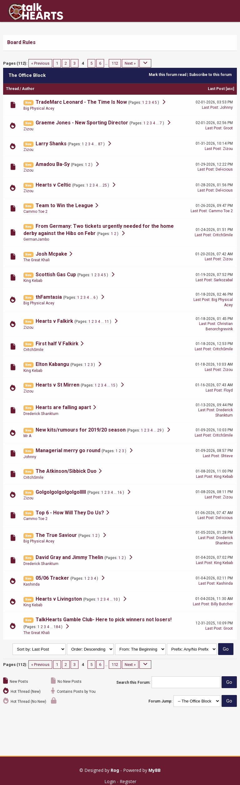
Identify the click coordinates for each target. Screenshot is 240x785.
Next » (130, 63)
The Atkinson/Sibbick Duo (66, 471)
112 (115, 63)
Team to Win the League (64, 205)
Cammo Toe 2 (35, 211)
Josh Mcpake (51, 254)
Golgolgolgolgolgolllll (61, 492)
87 (100, 144)
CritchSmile (223, 235)
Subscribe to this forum (210, 74)
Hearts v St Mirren (57, 385)
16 (120, 492)
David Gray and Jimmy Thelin (69, 557)
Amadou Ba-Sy (53, 164)
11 (107, 321)
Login (110, 781)
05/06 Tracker (52, 578)
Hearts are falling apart (63, 407)
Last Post (216, 89)
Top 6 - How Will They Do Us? (70, 513)
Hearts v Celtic (53, 185)
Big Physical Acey (38, 108)
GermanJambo (36, 239)
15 (113, 385)
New (28, 102)
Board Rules (21, 42)
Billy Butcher (222, 604)
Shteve (227, 456)
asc (230, 89)
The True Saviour (56, 535)
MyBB (154, 770)
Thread (12, 89)
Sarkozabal (223, 280)
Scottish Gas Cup (56, 275)
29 (159, 430)
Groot (228, 128)
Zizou (28, 129)
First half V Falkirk (57, 344)
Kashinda (31, 584)
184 (57, 627)
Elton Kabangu (52, 364)
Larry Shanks (51, 144)
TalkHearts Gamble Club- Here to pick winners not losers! (104, 619)
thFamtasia (49, 297)
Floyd (228, 390)
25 (104, 185)
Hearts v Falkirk (54, 321)
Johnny (226, 107)
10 (115, 599)
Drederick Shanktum (40, 414)
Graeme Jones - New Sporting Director (82, 123)
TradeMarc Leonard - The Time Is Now (81, 102)
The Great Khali (36, 260)
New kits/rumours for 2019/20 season (81, 430)
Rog (115, 770)
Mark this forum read (167, 74)
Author (28, 89)
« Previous (40, 63)
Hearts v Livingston (59, 599)
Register (128, 781)
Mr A (27, 436)
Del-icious (224, 169)
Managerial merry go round (68, 450)
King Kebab (32, 280)
